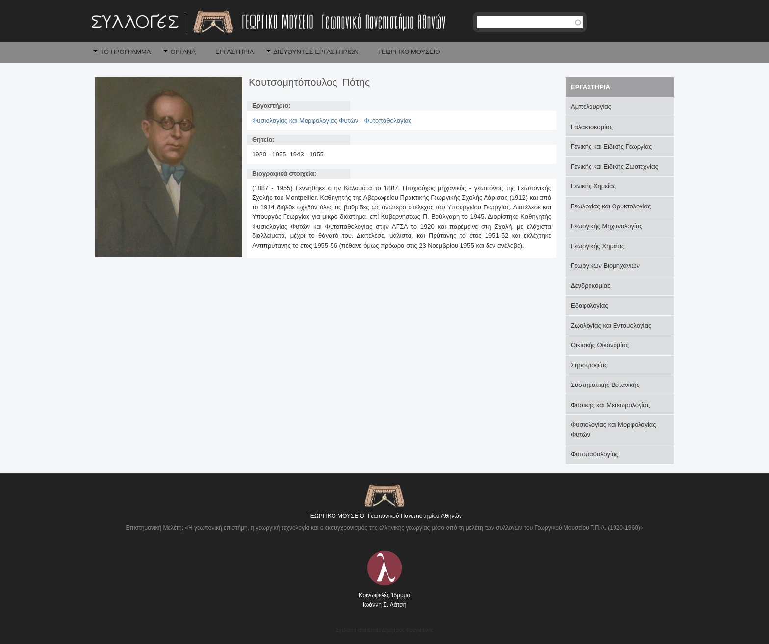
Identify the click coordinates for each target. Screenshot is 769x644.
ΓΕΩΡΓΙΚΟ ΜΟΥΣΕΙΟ (409, 51)
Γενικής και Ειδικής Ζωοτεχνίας (614, 166)
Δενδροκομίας (591, 285)
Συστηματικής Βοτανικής (605, 384)
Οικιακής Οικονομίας (600, 345)
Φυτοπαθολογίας (388, 120)
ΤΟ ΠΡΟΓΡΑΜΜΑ (125, 51)
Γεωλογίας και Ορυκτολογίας (611, 206)
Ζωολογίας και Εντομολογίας (611, 325)
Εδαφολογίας (589, 305)
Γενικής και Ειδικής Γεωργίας (611, 146)
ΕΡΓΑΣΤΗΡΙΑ (234, 51)
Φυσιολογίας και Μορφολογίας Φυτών (305, 120)
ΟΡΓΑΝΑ (182, 51)
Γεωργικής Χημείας (597, 246)
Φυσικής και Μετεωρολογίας (610, 405)
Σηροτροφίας (589, 365)
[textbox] (530, 22)
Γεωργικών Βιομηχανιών (605, 265)
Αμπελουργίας (591, 106)
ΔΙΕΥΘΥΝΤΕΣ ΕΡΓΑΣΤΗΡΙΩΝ (316, 51)
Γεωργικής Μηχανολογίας (606, 226)
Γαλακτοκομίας (592, 126)
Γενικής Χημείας (593, 186)
